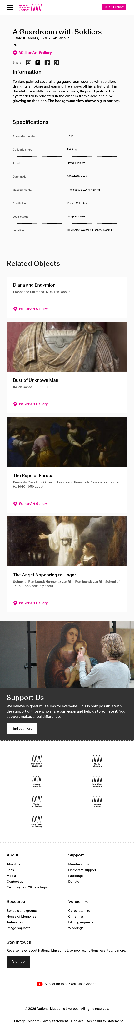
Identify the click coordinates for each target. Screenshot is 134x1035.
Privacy (19, 1021)
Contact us (15, 881)
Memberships (78, 864)
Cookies (77, 1021)
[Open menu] (10, 7)
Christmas (76, 916)
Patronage (76, 876)
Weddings (75, 928)
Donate (73, 881)
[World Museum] (97, 761)
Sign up (18, 962)
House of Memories (21, 916)
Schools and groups (22, 911)
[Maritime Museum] (97, 781)
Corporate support (82, 870)
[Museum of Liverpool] (37, 761)
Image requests (18, 928)
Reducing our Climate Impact (29, 887)
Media (11, 876)
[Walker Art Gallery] (37, 802)
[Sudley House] (97, 802)
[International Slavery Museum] (37, 781)
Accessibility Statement (105, 1021)
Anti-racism (15, 922)
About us (13, 864)
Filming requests (80, 922)
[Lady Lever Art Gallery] (37, 822)
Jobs (10, 870)
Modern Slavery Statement (48, 1021)
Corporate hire (79, 911)
